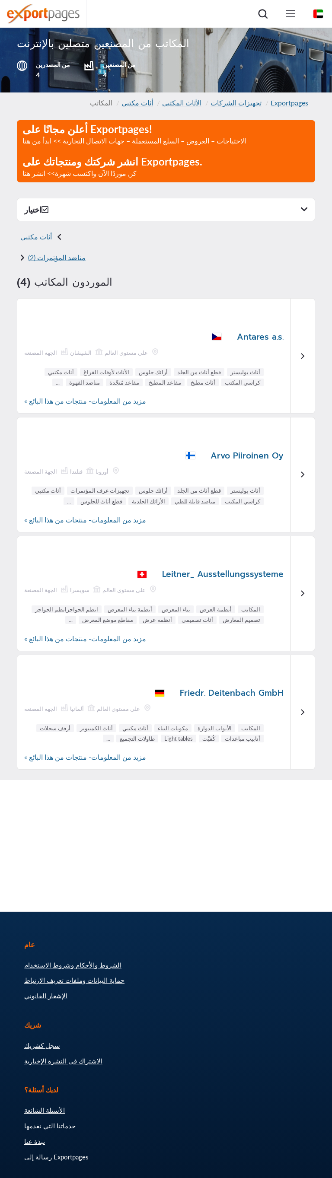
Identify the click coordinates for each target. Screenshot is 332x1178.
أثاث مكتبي (137, 103)
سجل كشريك (42, 1045)
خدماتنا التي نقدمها (50, 1126)
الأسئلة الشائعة (44, 1110)
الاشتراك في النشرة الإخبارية (63, 1061)
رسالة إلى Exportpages (56, 1157)
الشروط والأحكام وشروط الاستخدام (72, 965)
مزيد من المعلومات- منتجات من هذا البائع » (85, 401)
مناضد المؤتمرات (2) (57, 257)
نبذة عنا (34, 1141)
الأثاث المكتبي (181, 103)
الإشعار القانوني (45, 996)
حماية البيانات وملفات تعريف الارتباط (74, 980)
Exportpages (289, 103)
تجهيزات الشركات (236, 103)
